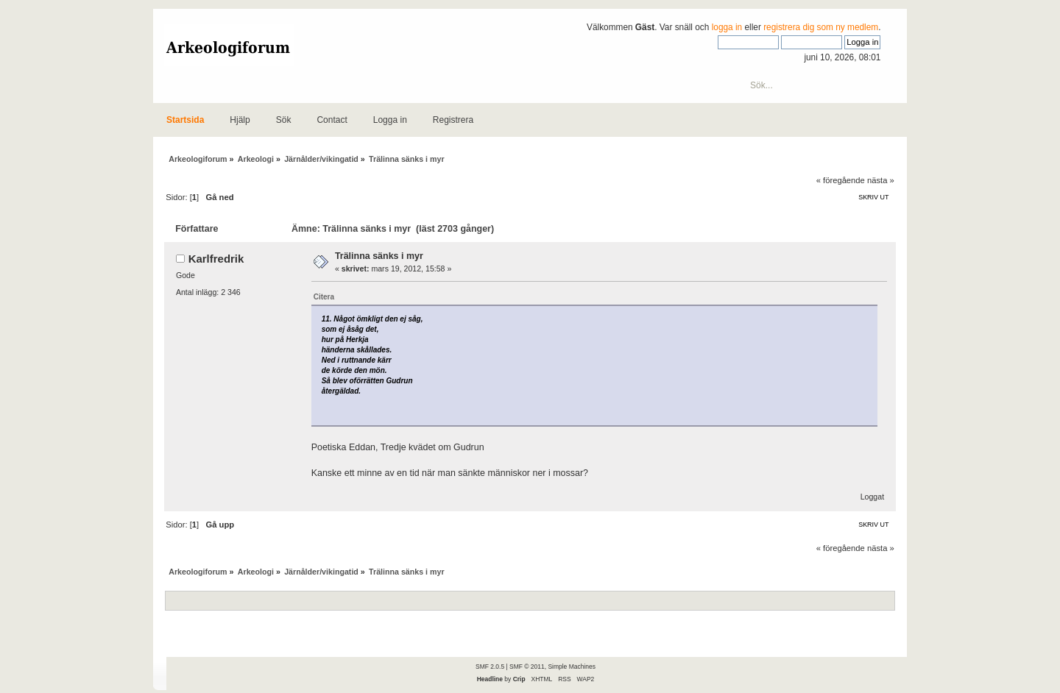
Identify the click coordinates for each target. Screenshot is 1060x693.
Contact (332, 120)
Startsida (185, 120)
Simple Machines (571, 666)
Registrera (453, 120)
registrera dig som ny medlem (820, 27)
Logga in (390, 120)
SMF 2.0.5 (490, 666)
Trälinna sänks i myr (379, 256)
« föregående (840, 180)
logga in (727, 27)
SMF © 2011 (527, 666)
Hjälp (240, 120)
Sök (284, 120)
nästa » (880, 180)
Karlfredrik (216, 258)
